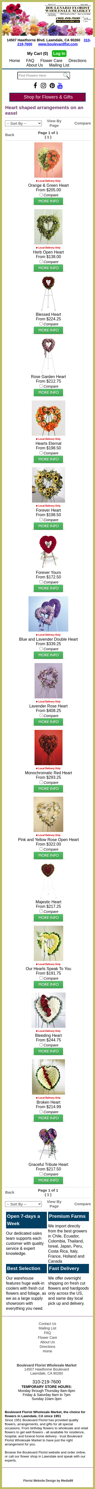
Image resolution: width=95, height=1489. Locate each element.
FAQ (30, 60)
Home (14, 60)
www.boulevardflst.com (58, 44)
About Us (34, 65)
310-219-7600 (46, 1381)
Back (9, 135)
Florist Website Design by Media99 (48, 1480)
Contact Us (47, 1324)
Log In (59, 53)
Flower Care (51, 60)
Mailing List (59, 65)
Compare (82, 123)
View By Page (54, 123)
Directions (77, 60)
